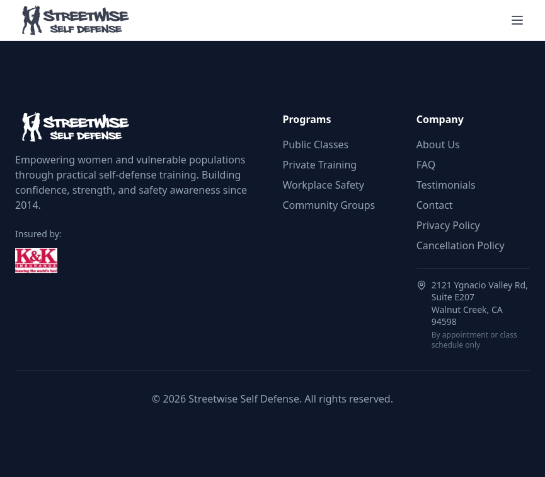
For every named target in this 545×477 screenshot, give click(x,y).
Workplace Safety (323, 185)
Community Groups (329, 205)
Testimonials (446, 185)
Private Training (320, 165)
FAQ (425, 165)
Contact (434, 205)
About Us (438, 144)
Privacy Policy (448, 225)
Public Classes (316, 144)
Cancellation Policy (460, 245)
